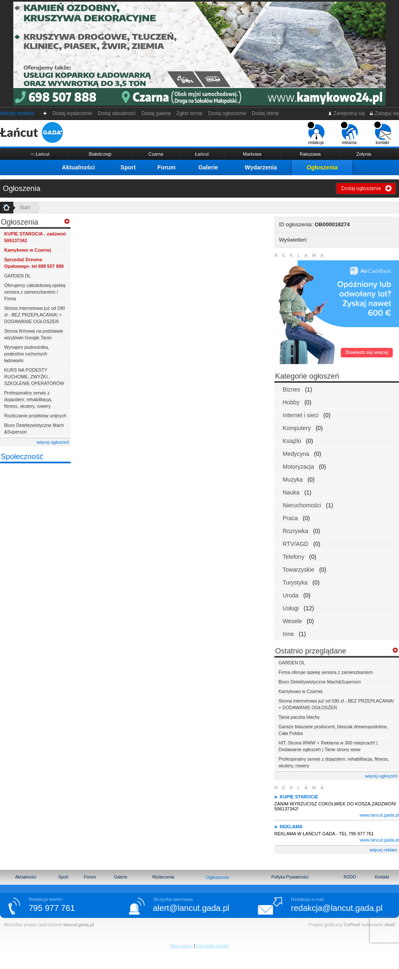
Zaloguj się (384, 113)
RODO (350, 877)
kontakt (382, 133)
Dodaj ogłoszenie (227, 113)
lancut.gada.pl (78, 924)
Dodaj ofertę (265, 113)
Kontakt (382, 877)
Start (25, 207)
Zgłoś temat (189, 113)
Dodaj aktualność (116, 113)
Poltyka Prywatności (289, 877)
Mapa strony (181, 946)
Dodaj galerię (156, 113)
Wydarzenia (261, 167)
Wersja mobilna (17, 113)
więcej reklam (383, 849)
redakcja (316, 133)
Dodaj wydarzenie (72, 113)
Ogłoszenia (322, 167)
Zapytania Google (212, 946)
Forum (167, 167)
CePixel (352, 924)
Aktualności (78, 167)
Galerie (208, 167)
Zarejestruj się (346, 113)
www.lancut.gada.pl (379, 814)
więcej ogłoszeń (53, 442)
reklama (349, 133)
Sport (128, 167)
